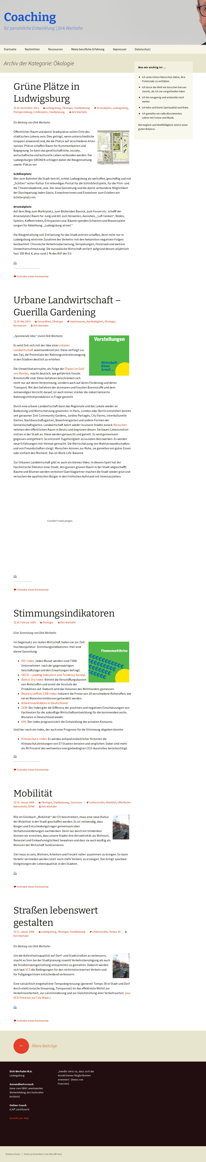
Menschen (120, 425)
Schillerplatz (40, 112)
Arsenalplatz (104, 108)
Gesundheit (44, 321)
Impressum (119, 49)
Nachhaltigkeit (95, 321)
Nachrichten (32, 49)
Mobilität (32, 793)
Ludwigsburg (53, 108)
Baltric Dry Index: (32, 679)
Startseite (10, 49)
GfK (23, 722)
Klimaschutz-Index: (34, 739)
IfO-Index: (27, 661)
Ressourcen (55, 49)
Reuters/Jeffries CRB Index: (39, 693)
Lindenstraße (97, 802)
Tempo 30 (114, 931)
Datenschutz (143, 49)
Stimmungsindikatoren (64, 613)
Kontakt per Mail (19, 1118)
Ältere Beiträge (35, 1045)
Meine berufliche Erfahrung (87, 49)
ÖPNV (31, 806)
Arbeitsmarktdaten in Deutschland (44, 703)
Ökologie (67, 108)
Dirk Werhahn (79, 112)
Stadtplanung (82, 108)
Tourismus (76, 802)
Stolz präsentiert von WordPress (43, 1154)
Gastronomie (77, 321)
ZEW (24, 708)
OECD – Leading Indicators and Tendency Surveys (53, 675)
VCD (28, 969)
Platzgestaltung (22, 112)
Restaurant (19, 325)
